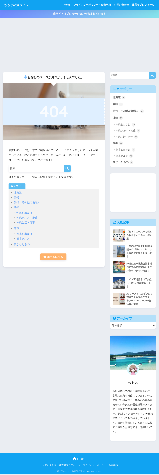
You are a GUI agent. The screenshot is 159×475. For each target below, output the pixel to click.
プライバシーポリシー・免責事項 (92, 4)
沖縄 (16, 207)
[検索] (67, 168)
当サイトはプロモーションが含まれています (79, 13)
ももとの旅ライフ (19, 4)
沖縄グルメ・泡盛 (27, 217)
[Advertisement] (79, 44)
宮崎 (16, 197)
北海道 (18, 192)
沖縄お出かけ (24, 212)
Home (67, 4)
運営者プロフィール (143, 4)
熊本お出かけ (24, 233)
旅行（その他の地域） (27, 202)
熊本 (16, 228)
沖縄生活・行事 (25, 222)
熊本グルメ (23, 238)
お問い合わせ (121, 4)
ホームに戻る (53, 256)
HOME (79, 459)
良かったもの (22, 244)
